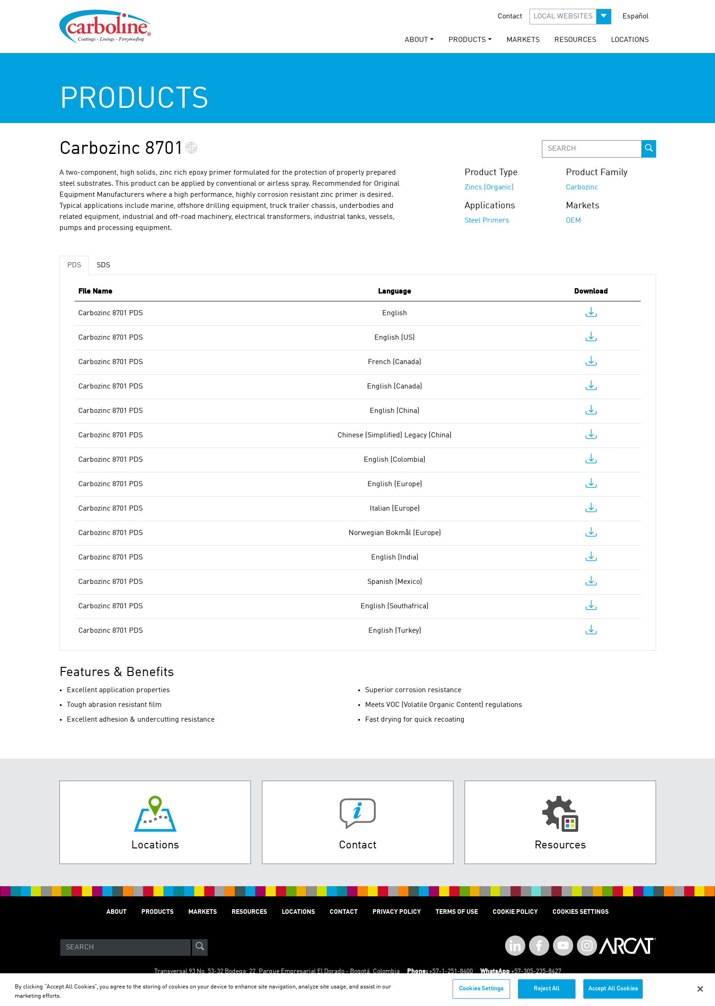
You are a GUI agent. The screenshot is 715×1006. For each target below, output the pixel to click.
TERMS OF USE (457, 912)
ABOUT (116, 912)
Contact (510, 16)
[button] (570, 16)
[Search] (125, 947)
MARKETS (523, 40)
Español (635, 16)
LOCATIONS (630, 40)
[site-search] (200, 947)
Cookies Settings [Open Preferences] (580, 912)
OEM (573, 220)
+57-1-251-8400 (451, 971)
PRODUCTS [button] (467, 40)
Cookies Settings (481, 994)
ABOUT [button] (416, 40)
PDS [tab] (74, 265)
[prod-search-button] (648, 149)
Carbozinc (582, 187)
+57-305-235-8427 (536, 971)
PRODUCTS (157, 912)
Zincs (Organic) (489, 187)
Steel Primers (487, 220)
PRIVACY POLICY (396, 912)
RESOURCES (575, 40)
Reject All (546, 994)
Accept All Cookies (613, 994)
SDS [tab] (103, 265)
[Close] (700, 993)
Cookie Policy (515, 912)
